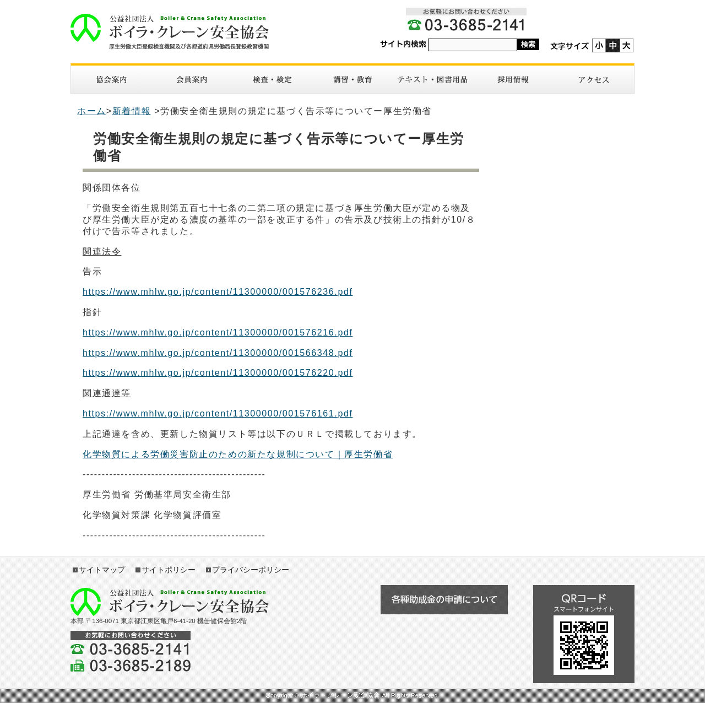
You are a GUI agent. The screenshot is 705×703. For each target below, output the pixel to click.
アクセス (594, 80)
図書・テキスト (433, 80)
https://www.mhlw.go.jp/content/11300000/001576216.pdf (217, 332)
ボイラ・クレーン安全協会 (169, 32)
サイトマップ (102, 569)
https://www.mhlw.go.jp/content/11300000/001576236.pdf (217, 291)
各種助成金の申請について (444, 599)
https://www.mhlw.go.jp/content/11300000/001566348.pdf (217, 353)
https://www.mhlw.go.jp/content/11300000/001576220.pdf (217, 372)
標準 (613, 45)
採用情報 (513, 80)
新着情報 (131, 111)
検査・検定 (272, 80)
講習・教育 (352, 80)
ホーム (91, 111)
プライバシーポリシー (250, 569)
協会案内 (111, 80)
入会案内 (191, 80)
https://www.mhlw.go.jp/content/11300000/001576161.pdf (217, 413)
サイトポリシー (169, 569)
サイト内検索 (403, 44)
